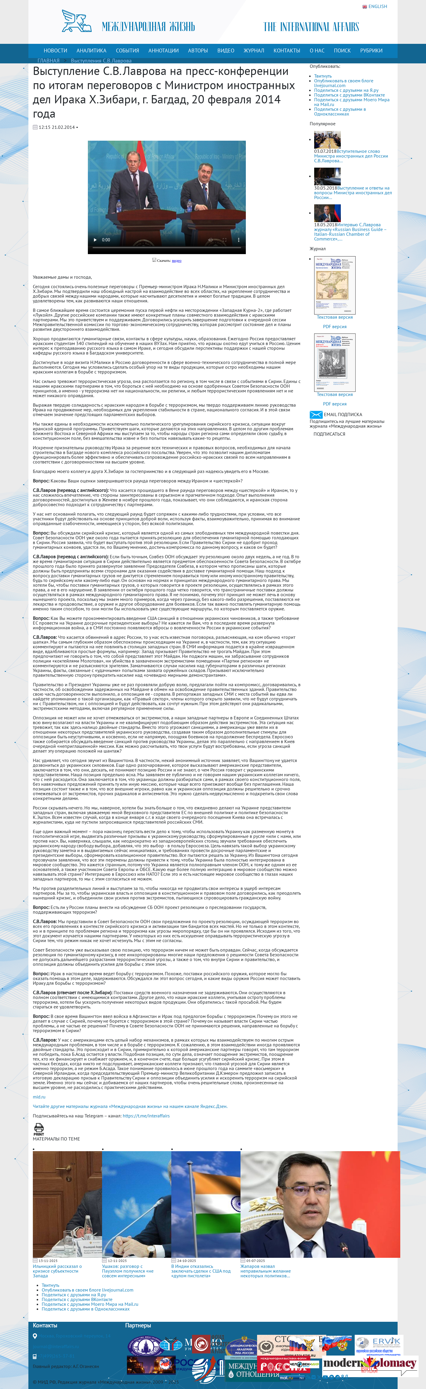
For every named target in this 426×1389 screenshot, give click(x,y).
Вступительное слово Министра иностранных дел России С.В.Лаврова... (351, 155)
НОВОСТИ (55, 50)
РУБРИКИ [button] (371, 50)
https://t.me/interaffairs (146, 1116)
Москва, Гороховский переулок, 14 (74, 1336)
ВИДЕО (225, 50)
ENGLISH (374, 6)
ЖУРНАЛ (254, 50)
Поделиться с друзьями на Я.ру (346, 90)
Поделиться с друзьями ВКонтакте (349, 95)
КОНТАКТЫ (287, 50)
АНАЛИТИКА (91, 50)
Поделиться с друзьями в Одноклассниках (340, 111)
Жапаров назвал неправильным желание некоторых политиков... (266, 1271)
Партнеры (138, 1325)
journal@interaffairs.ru (56, 1346)
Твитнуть (323, 76)
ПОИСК (342, 50)
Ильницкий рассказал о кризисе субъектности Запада (57, 1271)
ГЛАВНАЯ (48, 60)
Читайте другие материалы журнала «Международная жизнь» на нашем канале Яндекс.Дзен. (130, 1106)
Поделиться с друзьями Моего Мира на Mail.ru (352, 102)
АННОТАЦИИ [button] (164, 50)
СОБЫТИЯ (127, 50)
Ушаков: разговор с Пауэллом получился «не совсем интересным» (128, 1271)
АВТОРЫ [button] (198, 50)
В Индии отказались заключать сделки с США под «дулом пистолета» (201, 1271)
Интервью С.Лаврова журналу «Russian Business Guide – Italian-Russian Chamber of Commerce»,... (350, 232)
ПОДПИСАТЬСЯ (329, 434)
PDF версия (335, 326)
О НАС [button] (317, 50)
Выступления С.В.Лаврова (101, 60)
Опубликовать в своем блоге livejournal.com (343, 83)
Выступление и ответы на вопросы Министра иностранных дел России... (353, 192)
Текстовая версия (335, 317)
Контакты (45, 1325)
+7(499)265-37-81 (56, 1356)
